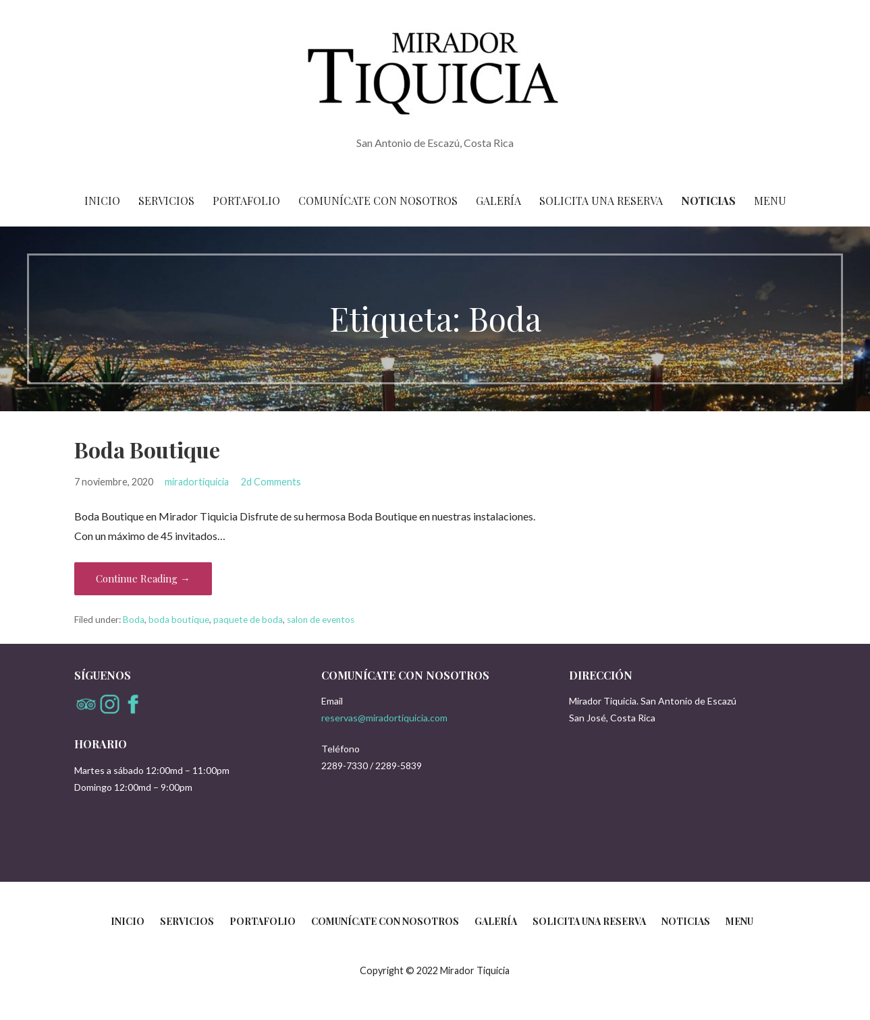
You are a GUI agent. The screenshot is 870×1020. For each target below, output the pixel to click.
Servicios (166, 200)
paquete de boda (248, 619)
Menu (770, 200)
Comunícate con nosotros (378, 200)
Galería (498, 200)
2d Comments (271, 481)
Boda (133, 619)
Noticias (708, 200)
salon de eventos (320, 619)
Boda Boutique (147, 449)
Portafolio (246, 200)
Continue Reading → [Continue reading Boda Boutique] (143, 578)
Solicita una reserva (601, 200)
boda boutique (178, 619)
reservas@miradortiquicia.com (384, 717)
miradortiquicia (197, 481)
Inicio (102, 200)
